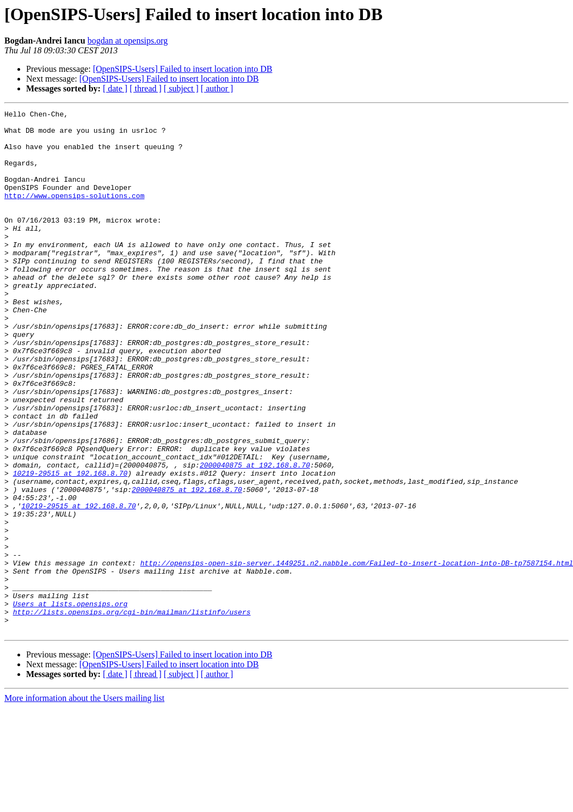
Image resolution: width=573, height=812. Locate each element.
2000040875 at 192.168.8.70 (255, 537)
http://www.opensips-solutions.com (74, 213)
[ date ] (115, 88)
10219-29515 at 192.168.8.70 (70, 546)
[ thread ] (146, 88)
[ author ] (217, 88)
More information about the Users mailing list (84, 802)
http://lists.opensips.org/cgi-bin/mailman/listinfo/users (132, 713)
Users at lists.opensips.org (70, 703)
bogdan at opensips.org (128, 40)
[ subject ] (181, 88)
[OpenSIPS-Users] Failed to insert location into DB (183, 68)
